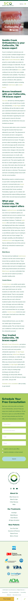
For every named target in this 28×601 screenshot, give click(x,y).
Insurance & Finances (14, 531)
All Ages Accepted (14, 520)
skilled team (16, 354)
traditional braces (12, 210)
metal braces (11, 85)
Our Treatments (14, 509)
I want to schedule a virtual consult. (13, 452)
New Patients (14, 524)
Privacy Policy (5, 592)
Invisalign (14, 513)
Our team (4, 101)
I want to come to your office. (12, 449)
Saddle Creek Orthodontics (12, 60)
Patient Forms (14, 533)
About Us (14, 493)
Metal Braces (14, 515)
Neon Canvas (18, 595)
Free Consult (7, 599)
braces (20, 70)
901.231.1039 (20, 414)
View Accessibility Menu (14, 592)
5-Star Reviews (14, 502)
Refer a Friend (14, 536)
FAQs (14, 504)
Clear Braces (14, 518)
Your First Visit (14, 528)
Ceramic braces (6, 284)
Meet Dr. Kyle (14, 499)
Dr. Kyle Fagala (17, 106)
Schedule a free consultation (10, 384)
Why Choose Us (14, 497)
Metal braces (5, 271)
